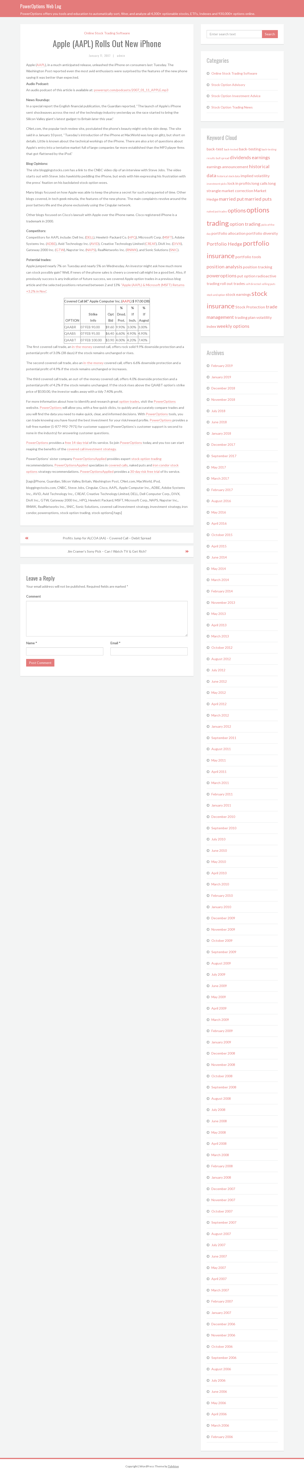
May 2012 (218, 692)
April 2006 (219, 1414)
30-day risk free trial (145, 471)
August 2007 (221, 1234)
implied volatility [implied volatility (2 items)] (255, 175)
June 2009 (219, 986)
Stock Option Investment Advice (236, 96)
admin (121, 56)
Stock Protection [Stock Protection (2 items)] (250, 307)
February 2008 (222, 1166)
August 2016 (221, 501)
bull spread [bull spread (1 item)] (222, 158)
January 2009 (221, 1042)
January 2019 (221, 377)
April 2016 (219, 523)
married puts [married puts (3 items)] (258, 199)
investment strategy (100, 449)
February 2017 (222, 490)
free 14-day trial (77, 443)
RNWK (132, 250)
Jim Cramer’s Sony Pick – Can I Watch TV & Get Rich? (107, 551)
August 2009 (221, 963)
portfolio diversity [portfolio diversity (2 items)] (262, 233)
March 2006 (220, 1425)
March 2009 (220, 1020)
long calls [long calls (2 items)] (259, 183)
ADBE (51, 244)
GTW (60, 250)
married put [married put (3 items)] (231, 199)
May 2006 (218, 1403)
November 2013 (223, 602)
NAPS (90, 250)
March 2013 (220, 636)
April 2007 (219, 1279)
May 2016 (218, 512)
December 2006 (223, 1324)
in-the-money (82, 347)
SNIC (174, 250)
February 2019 (222, 366)
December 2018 (223, 388)
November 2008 (223, 1065)
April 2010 (219, 873)
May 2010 (218, 862)
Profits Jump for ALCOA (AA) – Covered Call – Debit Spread (107, 538)
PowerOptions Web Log (40, 6)
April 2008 (219, 1143)
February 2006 (222, 1437)
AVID (94, 244)
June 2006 (219, 1391)
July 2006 (218, 1380)
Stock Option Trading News (232, 107)
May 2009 (218, 997)
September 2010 (223, 828)
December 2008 (223, 1053)
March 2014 (220, 580)
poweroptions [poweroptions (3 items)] (222, 275)
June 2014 (219, 557)
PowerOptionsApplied (89, 459)
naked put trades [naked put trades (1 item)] (217, 211)
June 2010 (219, 850)
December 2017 (223, 444)
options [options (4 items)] (237, 210)
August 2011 (221, 749)
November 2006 (223, 1335)
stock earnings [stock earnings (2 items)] (238, 294)
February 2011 (222, 794)
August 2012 (221, 659)
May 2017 (218, 467)
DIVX (177, 244)
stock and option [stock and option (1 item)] (216, 294)
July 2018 (218, 411)
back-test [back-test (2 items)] (215, 149)
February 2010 (222, 895)
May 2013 (218, 614)
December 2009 (223, 918)
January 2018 (221, 433)
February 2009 (222, 1031)
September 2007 (223, 1222)
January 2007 (221, 1313)
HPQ (132, 237)
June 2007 (219, 1256)
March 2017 (220, 478)
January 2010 (221, 907)
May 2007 (218, 1268)
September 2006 (223, 1358)
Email (115, 643)
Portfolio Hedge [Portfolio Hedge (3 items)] (224, 244)
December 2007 (223, 1189)
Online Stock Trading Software (107, 33)
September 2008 (223, 1087)
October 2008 (222, 1076)
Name (31, 643)
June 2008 (219, 1121)
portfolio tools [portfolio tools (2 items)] (248, 256)
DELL (90, 237)
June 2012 (219, 681)
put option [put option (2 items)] (246, 276)
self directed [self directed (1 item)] (253, 283)
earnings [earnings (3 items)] (261, 157)
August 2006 (221, 1369)
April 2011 (219, 772)
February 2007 (222, 1301)
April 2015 (219, 546)
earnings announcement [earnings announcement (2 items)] (227, 166)
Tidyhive (173, 1466)
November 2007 (223, 1200)
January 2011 (221, 805)
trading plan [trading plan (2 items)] (245, 317)
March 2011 (220, 783)
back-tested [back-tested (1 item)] (231, 149)
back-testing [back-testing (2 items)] (250, 149)
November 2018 (223, 399)
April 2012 (219, 704)
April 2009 (219, 1008)
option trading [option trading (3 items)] (245, 224)
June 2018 (219, 422)
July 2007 (218, 1245)
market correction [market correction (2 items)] (237, 190)
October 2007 (222, 1211)
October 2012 (222, 647)
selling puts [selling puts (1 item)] (268, 283)
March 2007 (220, 1290)
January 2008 (221, 1177)
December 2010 (223, 817)
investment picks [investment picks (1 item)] (217, 183)
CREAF (150, 244)
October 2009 (222, 940)
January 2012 (221, 726)
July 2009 (218, 974)
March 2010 (220, 884)
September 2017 (223, 456)
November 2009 (223, 929)
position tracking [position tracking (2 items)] (257, 267)
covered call (76, 449)
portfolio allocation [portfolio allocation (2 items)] (228, 233)
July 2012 (218, 670)
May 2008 (218, 1132)
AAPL (41, 65)
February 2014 (222, 591)
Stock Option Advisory (228, 85)
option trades (129, 401)
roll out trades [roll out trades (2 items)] (232, 283)
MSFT (167, 237)
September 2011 (223, 738)
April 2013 (219, 625)
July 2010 (218, 839)
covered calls (118, 465)
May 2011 (218, 760)
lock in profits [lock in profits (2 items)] (239, 183)
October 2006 (222, 1346)
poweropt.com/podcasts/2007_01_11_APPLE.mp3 (131, 90)
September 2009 (223, 952)
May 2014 (218, 569)
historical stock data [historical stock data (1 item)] (228, 176)
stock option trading (146, 459)
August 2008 (221, 1098)
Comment (33, 596)
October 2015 (222, 535)
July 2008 (218, 1110)
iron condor (161, 465)
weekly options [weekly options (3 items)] (233, 326)
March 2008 (220, 1155)
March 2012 (220, 715)
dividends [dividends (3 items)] (240, 157)
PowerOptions (165, 401)
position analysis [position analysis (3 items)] (224, 266)
